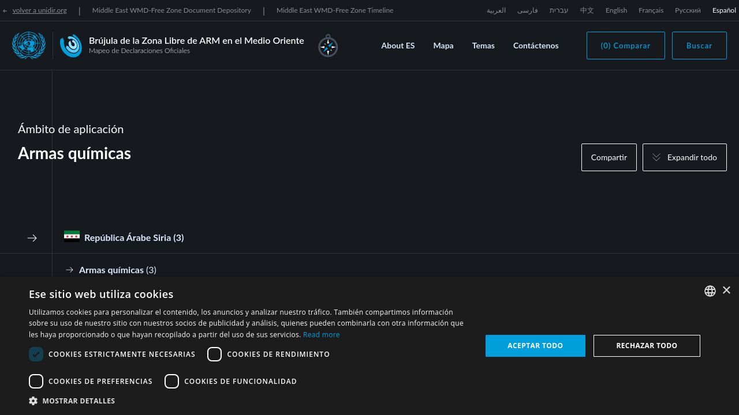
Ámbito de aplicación (71, 128)
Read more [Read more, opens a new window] (321, 334)
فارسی (527, 10)
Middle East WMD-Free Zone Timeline (335, 10)
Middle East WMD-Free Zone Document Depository (171, 10)
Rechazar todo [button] (646, 345)
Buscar (699, 45)
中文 (587, 10)
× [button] (726, 290)
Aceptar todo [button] (535, 345)
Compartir (609, 157)
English (616, 10)
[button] (248, 400)
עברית (559, 10)
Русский (688, 10)
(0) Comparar (626, 45)
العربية (496, 10)
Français (651, 10)
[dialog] (369, 346)
